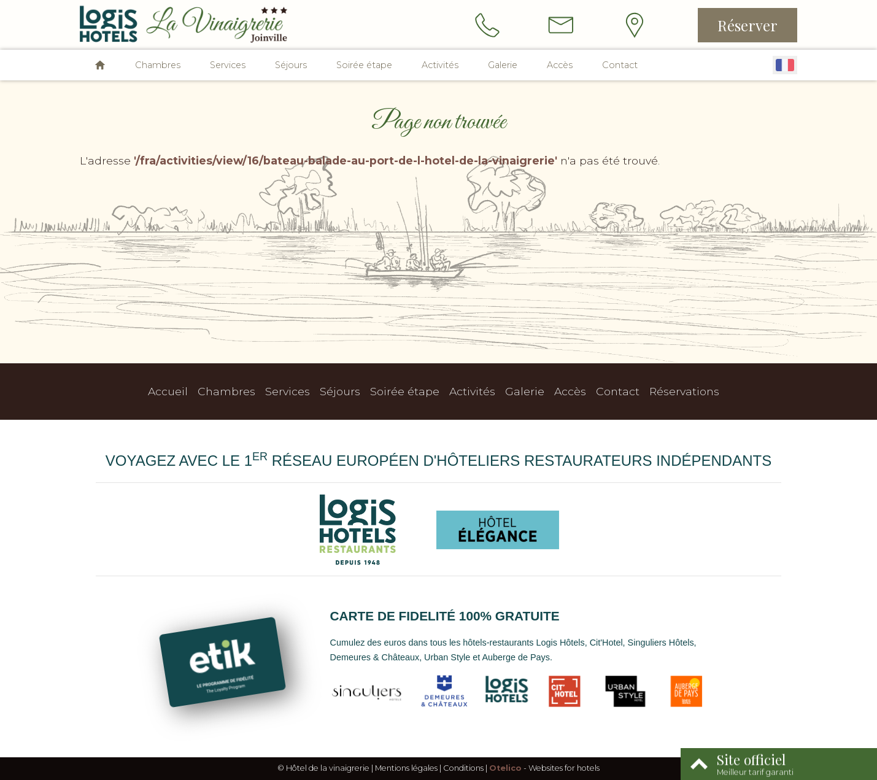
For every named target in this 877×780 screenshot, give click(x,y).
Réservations (684, 391)
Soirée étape (364, 65)
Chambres (157, 65)
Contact (620, 65)
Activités (440, 65)
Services (227, 65)
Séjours (291, 65)
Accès (560, 65)
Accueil (168, 391)
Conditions (463, 768)
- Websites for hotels (544, 768)
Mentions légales (406, 768)
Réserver (747, 25)
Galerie (502, 65)
